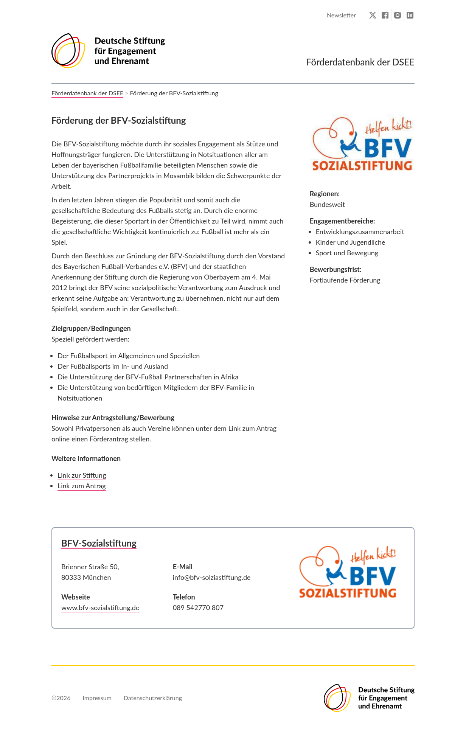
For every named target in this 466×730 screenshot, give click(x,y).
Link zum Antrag (81, 485)
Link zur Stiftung (81, 475)
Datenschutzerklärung (153, 697)
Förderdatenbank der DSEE (87, 92)
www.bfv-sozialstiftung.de (100, 607)
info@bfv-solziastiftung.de (212, 577)
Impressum (96, 697)
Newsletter (341, 15)
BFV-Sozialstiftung (99, 542)
